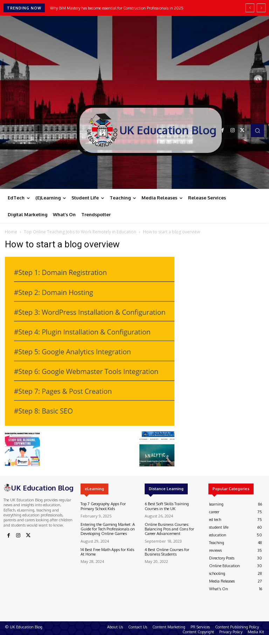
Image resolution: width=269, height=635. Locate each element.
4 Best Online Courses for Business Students (166, 551)
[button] (257, 130)
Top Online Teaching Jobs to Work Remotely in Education (80, 232)
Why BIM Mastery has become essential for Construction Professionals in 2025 (117, 8)
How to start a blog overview (62, 244)
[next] (261, 7)
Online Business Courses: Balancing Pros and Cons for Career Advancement (169, 529)
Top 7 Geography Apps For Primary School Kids (103, 506)
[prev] (250, 7)
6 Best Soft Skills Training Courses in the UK (166, 506)
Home (11, 232)
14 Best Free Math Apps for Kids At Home (107, 551)
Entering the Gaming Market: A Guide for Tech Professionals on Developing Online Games (108, 529)
